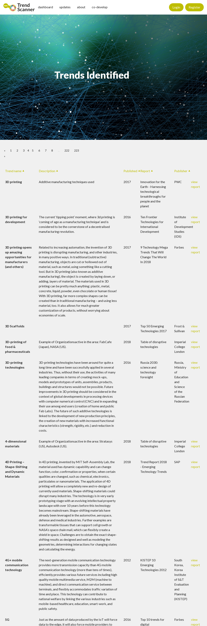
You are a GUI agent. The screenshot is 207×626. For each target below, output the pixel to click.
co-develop (100, 7)
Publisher (180, 171)
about (81, 7)
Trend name (13, 171)
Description (47, 171)
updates (65, 7)
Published (130, 171)
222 (66, 150)
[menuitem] (19, 7)
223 (76, 150)
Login (176, 7)
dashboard (45, 7)
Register (194, 7)
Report (145, 171)
